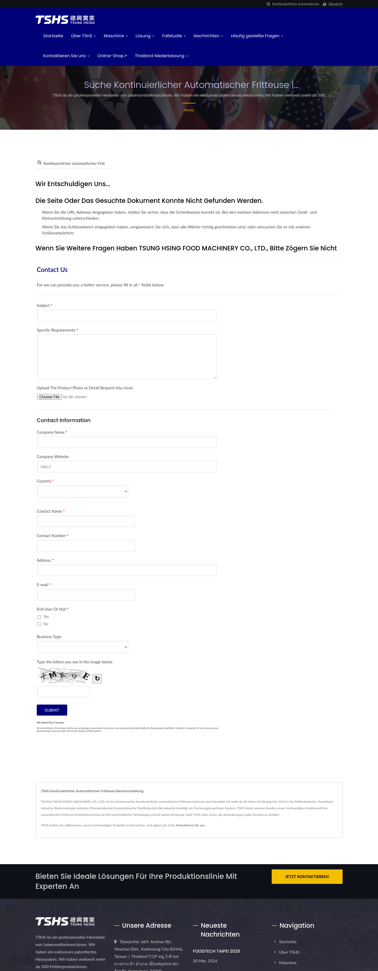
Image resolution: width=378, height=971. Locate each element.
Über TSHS (83, 36)
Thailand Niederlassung (161, 56)
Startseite (53, 36)
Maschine (116, 36)
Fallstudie (174, 36)
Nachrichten (208, 36)
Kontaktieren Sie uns (66, 56)
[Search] (295, 4)
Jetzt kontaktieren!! (307, 876)
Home (189, 110)
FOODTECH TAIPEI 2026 (216, 951)
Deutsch (336, 4)
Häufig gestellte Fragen (257, 36)
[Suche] (268, 4)
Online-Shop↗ (112, 56)
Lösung (145, 36)
